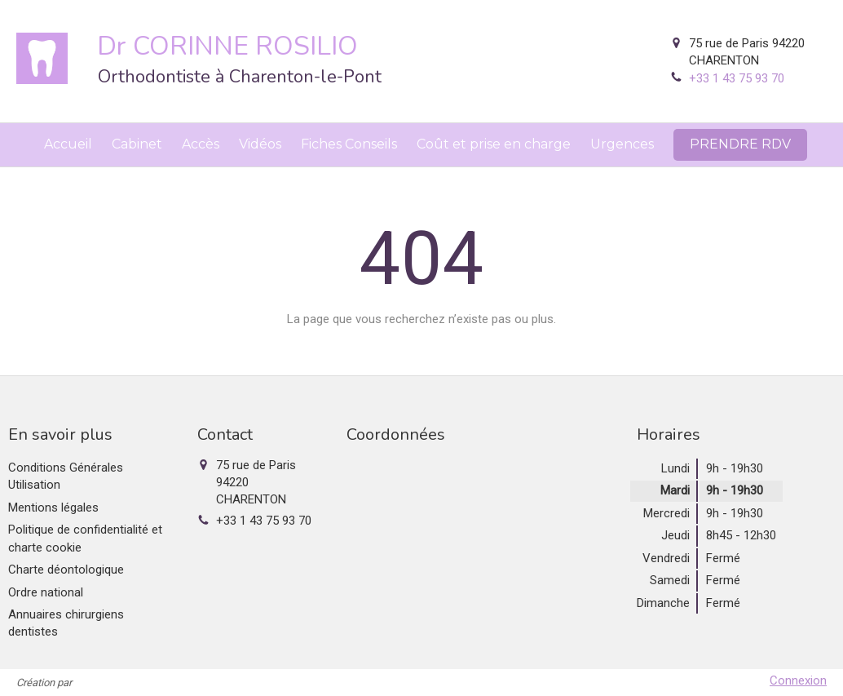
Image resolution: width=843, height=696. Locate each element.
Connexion (798, 680)
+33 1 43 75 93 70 (736, 78)
